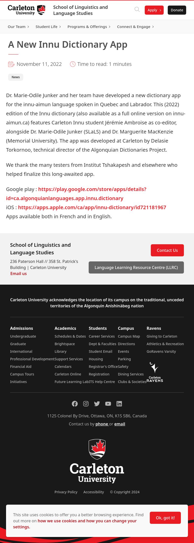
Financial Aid (20, 366)
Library (60, 351)
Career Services (102, 336)
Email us (18, 273)
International (21, 351)
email (119, 424)
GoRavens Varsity (161, 351)
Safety (123, 366)
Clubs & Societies (132, 381)
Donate (177, 10)
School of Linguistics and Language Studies (81, 10)
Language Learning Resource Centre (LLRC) (136, 267)
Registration (99, 374)
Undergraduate (23, 336)
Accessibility (93, 492)
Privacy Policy (66, 492)
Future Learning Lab (72, 381)
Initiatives (18, 381)
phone (102, 424)
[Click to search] (136, 10)
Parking (124, 359)
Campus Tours (22, 374)
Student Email (100, 351)
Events (123, 351)
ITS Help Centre (102, 381)
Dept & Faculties (102, 343)
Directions (126, 343)
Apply (152, 10)
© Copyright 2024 (124, 492)
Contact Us (167, 250)
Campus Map (129, 336)
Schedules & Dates (70, 336)
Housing (96, 359)
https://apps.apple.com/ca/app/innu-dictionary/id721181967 (92, 207)
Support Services (69, 359)
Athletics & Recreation (165, 343)
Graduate (18, 343)
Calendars (63, 366)
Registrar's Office (103, 366)
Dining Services (131, 374)
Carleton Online (68, 374)
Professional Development (32, 359)
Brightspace (65, 343)
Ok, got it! (165, 518)
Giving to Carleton (162, 336)
